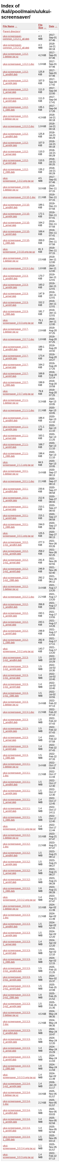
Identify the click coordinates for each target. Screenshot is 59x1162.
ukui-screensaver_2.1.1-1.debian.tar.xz (16, 401)
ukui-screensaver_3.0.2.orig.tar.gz (18, 650)
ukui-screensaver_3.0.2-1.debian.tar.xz (16, 587)
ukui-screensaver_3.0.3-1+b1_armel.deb (16, 676)
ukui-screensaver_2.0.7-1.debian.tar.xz (16, 330)
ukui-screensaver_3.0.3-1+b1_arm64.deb (16, 667)
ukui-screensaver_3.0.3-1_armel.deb (16, 738)
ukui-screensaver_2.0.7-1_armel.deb (16, 366)
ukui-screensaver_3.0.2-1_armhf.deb (16, 632)
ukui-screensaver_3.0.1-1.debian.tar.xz (16, 472)
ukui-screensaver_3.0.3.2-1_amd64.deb (16, 854)
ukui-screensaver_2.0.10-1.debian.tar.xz (16, 188)
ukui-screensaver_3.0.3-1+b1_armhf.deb (16, 685)
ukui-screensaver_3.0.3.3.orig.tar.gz (19, 1076)
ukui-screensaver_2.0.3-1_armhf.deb (16, 303)
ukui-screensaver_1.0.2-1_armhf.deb (16, 99)
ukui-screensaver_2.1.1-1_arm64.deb (16, 428)
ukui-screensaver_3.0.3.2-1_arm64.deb (16, 863)
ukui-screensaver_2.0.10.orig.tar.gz (19, 250)
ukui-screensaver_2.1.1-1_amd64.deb (16, 419)
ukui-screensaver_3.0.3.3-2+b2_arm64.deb (16, 1005)
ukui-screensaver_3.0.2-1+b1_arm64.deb (16, 552)
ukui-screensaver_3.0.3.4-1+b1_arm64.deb (16, 1085)
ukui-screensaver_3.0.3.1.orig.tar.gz (19, 827)
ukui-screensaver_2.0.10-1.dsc (19, 197)
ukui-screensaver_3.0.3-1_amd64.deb (16, 721)
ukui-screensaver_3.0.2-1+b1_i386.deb (16, 579)
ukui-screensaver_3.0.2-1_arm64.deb (16, 614)
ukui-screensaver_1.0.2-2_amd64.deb (16, 135)
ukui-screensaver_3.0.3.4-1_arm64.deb (16, 1120)
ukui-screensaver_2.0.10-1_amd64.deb (16, 206)
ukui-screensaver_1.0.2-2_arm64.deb (16, 144)
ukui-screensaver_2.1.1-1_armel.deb (16, 437)
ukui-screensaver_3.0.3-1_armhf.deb (16, 747)
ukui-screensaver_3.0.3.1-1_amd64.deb (16, 783)
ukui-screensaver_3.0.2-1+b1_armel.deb (16, 561)
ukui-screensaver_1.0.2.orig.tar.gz (18, 179)
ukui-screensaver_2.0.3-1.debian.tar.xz (16, 259)
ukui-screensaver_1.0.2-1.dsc (18, 64)
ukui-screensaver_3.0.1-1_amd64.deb (16, 490)
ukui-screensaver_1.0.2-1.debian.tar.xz (16, 55)
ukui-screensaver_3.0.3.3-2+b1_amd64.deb (16, 969)
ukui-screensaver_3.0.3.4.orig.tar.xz (19, 1147)
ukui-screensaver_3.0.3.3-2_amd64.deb (16, 1031)
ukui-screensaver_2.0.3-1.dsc (18, 268)
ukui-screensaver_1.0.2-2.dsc (18, 126)
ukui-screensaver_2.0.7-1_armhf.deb (16, 374)
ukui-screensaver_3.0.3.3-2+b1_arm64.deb (16, 978)
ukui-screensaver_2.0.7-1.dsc (18, 339)
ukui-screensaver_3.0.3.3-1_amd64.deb (16, 925)
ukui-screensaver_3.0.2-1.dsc (18, 597)
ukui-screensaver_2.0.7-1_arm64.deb (16, 357)
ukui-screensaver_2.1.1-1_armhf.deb (16, 445)
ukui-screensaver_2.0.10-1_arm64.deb (16, 215)
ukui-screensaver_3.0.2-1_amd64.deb (16, 605)
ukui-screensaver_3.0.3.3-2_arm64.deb (16, 1040)
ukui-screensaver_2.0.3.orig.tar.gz (18, 321)
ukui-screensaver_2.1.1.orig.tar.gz (18, 463)
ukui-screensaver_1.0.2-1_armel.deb (16, 90)
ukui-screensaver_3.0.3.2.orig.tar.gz (19, 898)
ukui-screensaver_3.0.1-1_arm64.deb (16, 499)
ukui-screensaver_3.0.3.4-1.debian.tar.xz (16, 1093)
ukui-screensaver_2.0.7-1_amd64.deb (16, 348)
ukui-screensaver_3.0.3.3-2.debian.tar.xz (16, 1014)
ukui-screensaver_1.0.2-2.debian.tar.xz (16, 117)
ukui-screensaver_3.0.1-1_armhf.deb (16, 517)
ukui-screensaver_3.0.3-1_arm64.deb (16, 729)
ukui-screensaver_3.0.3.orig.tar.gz (18, 1156)
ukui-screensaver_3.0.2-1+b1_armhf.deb (16, 570)
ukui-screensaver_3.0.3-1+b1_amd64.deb (16, 659)
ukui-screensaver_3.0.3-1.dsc (18, 712)
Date (51, 26)
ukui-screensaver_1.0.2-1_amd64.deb (16, 73)
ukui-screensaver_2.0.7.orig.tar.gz (18, 392)
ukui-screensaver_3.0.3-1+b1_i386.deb (16, 694)
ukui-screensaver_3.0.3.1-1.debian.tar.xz (16, 765)
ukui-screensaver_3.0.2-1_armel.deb (16, 623)
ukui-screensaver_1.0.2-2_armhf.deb (16, 161)
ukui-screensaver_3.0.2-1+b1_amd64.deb (16, 543)
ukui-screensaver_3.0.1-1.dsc (18, 481)
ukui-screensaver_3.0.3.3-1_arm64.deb (16, 934)
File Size (40, 26)
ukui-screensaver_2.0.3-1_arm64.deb (16, 286)
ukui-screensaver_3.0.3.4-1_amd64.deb (16, 1111)
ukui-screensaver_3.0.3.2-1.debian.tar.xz (16, 836)
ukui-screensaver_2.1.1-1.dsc (18, 410)
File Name (8, 26)
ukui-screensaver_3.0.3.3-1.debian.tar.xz (16, 907)
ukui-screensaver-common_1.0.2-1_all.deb (16, 37)
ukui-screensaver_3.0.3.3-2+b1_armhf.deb (16, 987)
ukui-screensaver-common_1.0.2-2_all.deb (16, 46)
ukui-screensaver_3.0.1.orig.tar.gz (18, 534)
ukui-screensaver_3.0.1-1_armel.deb (16, 508)
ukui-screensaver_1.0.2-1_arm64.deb (16, 82)
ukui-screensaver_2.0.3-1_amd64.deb (16, 277)
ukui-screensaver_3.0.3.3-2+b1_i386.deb (16, 996)
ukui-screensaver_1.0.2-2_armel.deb (16, 153)
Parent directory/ (11, 31)
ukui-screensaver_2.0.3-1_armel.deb (16, 295)
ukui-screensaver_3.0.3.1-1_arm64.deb (16, 792)
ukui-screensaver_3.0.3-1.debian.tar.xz (16, 703)
